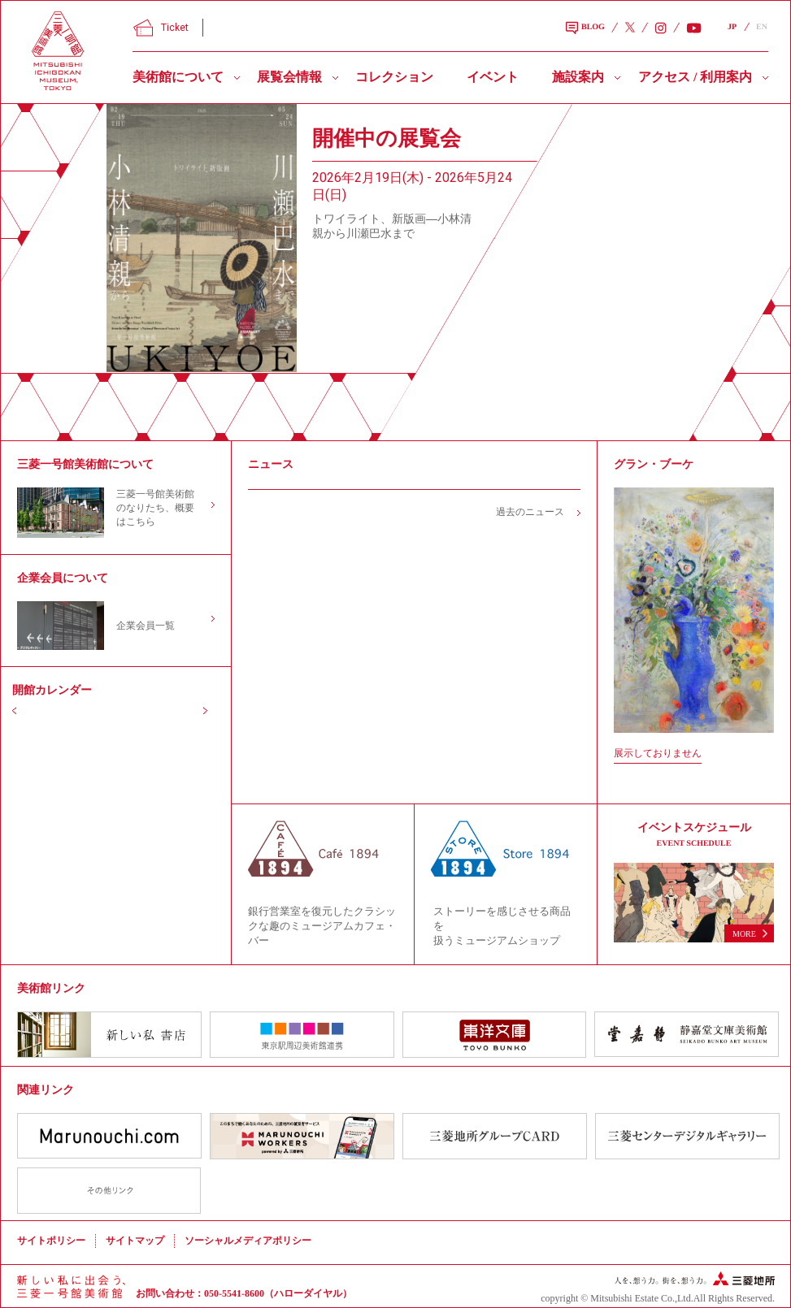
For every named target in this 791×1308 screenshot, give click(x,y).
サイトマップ (135, 1240)
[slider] (201, 238)
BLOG (585, 28)
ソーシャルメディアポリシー (248, 1240)
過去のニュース (530, 512)
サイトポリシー (51, 1240)
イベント (493, 77)
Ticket (161, 28)
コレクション (394, 77)
